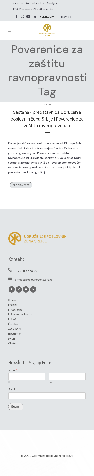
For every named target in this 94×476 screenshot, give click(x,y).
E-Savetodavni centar (20, 314)
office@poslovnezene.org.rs (34, 280)
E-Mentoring (15, 309)
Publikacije (47, 17)
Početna (17, 3)
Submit (15, 406)
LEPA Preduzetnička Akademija (32, 9)
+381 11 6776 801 (27, 271)
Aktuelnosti (33, 3)
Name (12, 370)
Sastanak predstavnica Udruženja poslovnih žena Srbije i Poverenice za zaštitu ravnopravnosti (47, 118)
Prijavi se (65, 17)
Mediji (51, 3)
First (10, 382)
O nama (12, 300)
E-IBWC (12, 319)
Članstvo (13, 324)
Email (12, 389)
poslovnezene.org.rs (59, 456)
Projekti (12, 305)
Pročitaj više (21, 185)
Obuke (12, 343)
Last (51, 382)
